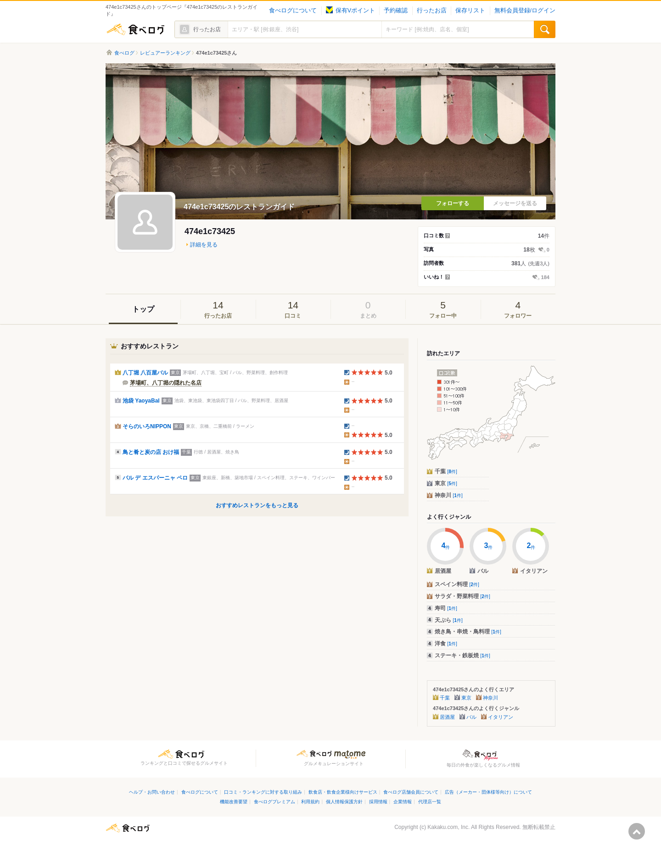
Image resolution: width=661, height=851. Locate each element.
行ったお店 (432, 10)
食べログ (135, 29)
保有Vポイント (350, 10)
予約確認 (396, 10)
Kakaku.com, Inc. (448, 827)
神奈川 (449, 495)
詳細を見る (204, 244)
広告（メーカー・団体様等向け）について (488, 792)
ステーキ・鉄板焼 (462, 655)
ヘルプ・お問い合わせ (152, 792)
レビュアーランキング (165, 53)
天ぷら (449, 620)
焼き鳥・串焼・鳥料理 (468, 631)
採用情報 (378, 801)
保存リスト (470, 10)
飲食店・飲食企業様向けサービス (342, 792)
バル (471, 717)
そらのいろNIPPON (147, 426)
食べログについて (293, 10)
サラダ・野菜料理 (462, 596)
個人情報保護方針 (344, 801)
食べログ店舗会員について (410, 792)
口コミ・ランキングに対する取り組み (263, 792)
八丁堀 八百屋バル (145, 373)
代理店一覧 (429, 801)
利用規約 (310, 801)
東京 (446, 483)
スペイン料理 (457, 584)
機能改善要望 (233, 801)
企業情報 (402, 801)
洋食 (446, 643)
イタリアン (500, 717)
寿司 (446, 608)
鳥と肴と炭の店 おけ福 (151, 452)
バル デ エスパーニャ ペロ (155, 478)
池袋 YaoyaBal (141, 401)
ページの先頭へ (636, 831)
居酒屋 (447, 717)
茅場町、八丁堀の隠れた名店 (166, 383)
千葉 (446, 471)
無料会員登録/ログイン (524, 10)
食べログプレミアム (274, 801)
